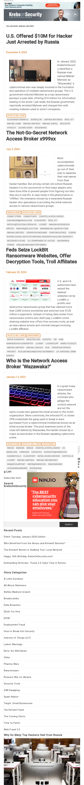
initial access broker (49, 456)
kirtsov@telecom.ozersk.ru (22, 224)
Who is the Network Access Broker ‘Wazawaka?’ (36, 364)
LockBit (43, 224)
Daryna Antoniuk (53, 119)
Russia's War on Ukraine (17, 677)
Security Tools (12, 683)
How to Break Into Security (19, 631)
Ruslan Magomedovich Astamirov (36, 351)
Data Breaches (12, 605)
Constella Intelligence (51, 216)
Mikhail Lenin (14, 123)
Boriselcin (36, 119)
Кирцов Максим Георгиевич (31, 245)
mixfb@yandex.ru (37, 464)
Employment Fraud (14, 624)
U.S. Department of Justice (41, 241)
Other (7, 657)
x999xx (10, 245)
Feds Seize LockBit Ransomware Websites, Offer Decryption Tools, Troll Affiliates (41, 256)
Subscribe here (12, 478)
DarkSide (24, 452)
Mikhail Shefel (50, 123)
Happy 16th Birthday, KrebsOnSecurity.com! (28, 556)
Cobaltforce (30, 216)
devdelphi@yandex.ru (55, 452)
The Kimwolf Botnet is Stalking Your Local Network (33, 549)
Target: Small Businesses (18, 703)
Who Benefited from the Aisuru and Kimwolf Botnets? (34, 543)
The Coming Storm (14, 716)
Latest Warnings (13, 644)
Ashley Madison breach (17, 592)
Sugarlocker (25, 127)
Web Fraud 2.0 (12, 729)
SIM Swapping (12, 690)
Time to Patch (12, 723)
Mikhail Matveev (31, 123)
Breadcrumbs (13, 212)
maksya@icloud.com (27, 228)
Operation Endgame (36, 232)
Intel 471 (69, 119)
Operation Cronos (61, 347)
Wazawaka (41, 127)
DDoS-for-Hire (12, 611)
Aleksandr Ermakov (18, 119)
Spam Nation (11, 696)
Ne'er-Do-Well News (16, 116)
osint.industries (57, 232)
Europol (47, 339)
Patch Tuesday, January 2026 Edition (25, 536)
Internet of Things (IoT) (17, 637)
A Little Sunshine (13, 578)
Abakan (20, 448)
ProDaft (11, 351)
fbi (55, 339)
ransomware (55, 464)
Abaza (29, 448)
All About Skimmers (15, 585)
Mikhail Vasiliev (34, 347)
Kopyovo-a (67, 456)
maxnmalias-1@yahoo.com (54, 228)
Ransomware (33, 335)
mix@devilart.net (16, 464)
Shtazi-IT (11, 127)
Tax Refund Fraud (14, 709)
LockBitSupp (52, 343)
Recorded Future (16, 241)
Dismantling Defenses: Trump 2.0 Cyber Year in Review (35, 563)
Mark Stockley (68, 343)
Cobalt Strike (14, 216)
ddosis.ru (36, 452)
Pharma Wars (11, 664)
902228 (10, 448)
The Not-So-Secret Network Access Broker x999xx (36, 136)
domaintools (14, 456)
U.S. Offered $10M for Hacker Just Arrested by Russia (39, 39)
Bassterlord (33, 339)
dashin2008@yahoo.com (19, 220)
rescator (65, 123)
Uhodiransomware (17, 468)
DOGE (7, 618)
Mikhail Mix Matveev (47, 460)
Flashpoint (40, 220)
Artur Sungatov (15, 339)
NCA (47, 347)
